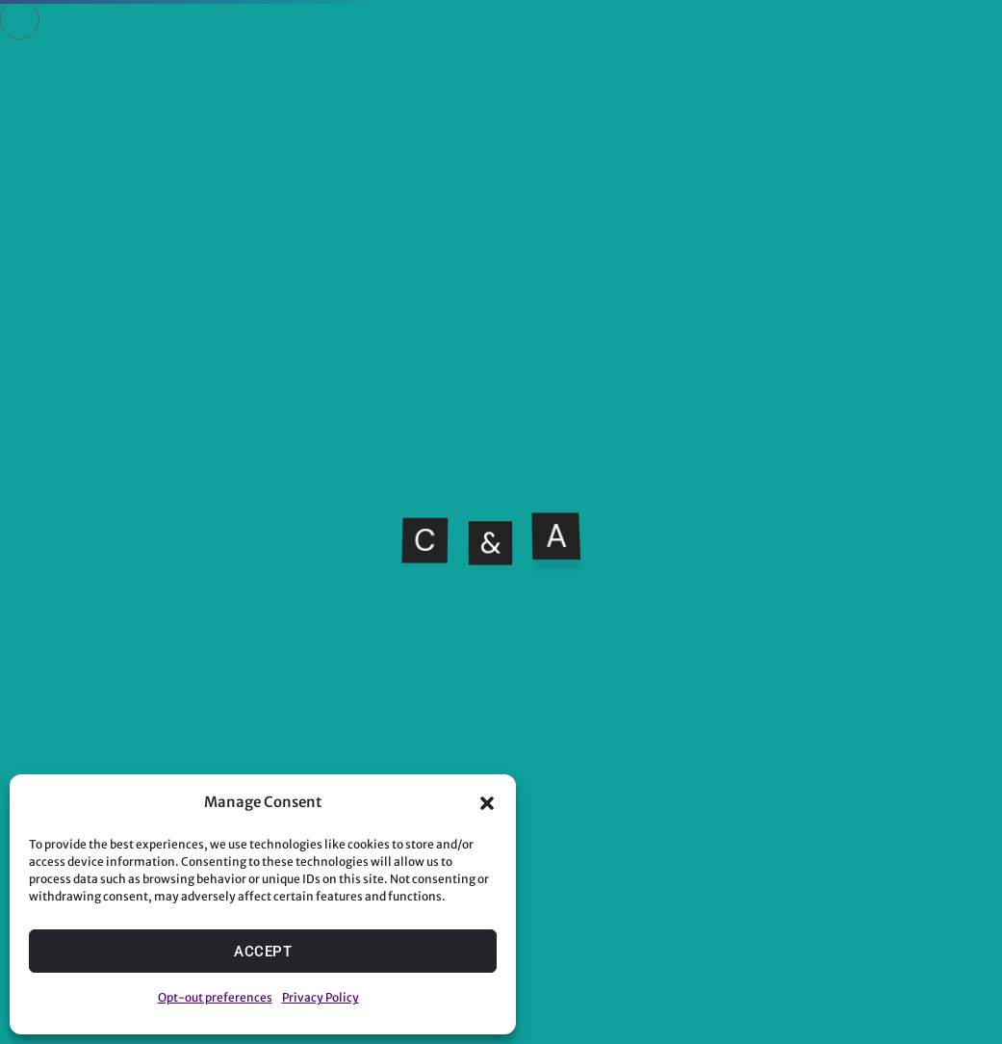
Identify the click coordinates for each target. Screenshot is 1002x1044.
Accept (263, 951)
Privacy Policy (320, 997)
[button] (487, 803)
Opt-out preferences (215, 997)
